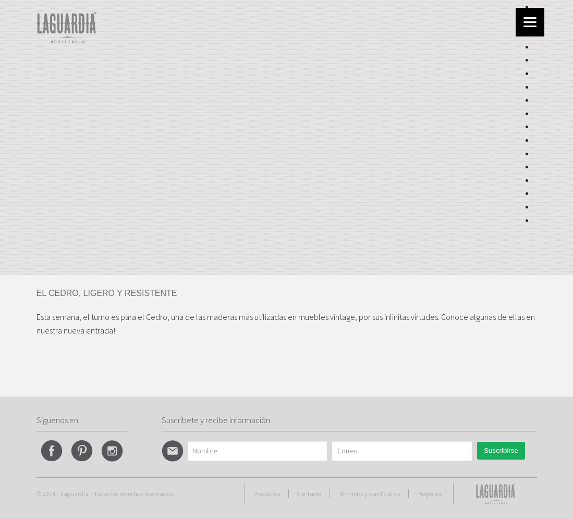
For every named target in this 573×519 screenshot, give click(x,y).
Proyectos (429, 493)
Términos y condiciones (369, 493)
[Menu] (530, 22)
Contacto (309, 493)
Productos (266, 493)
